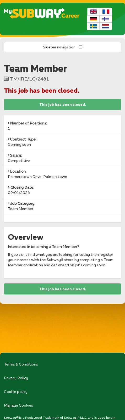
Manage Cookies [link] (18, 405)
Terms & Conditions (21, 364)
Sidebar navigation (62, 47)
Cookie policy (16, 391)
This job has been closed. (62, 104)
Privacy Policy (16, 378)
